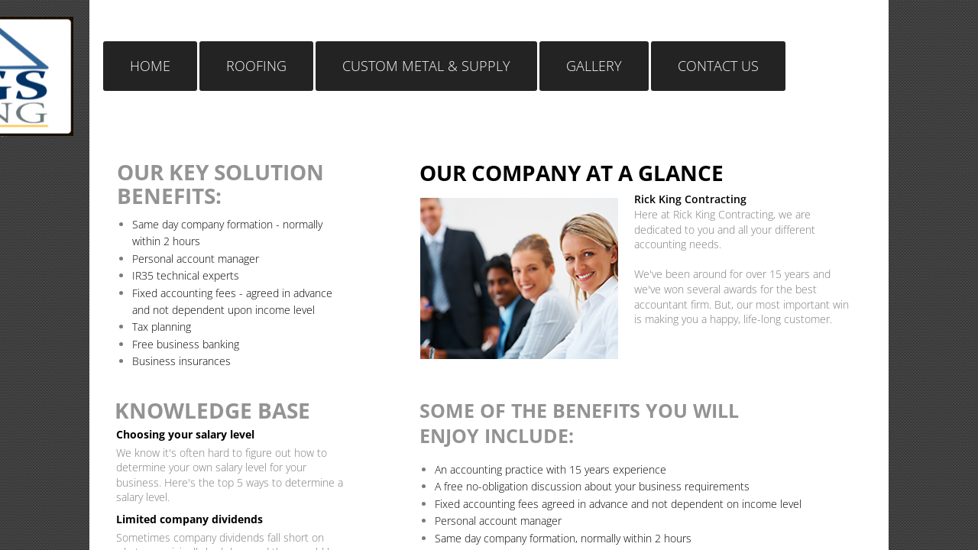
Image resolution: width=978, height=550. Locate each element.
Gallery (594, 66)
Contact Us (718, 66)
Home (150, 66)
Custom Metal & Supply (426, 66)
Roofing (256, 66)
